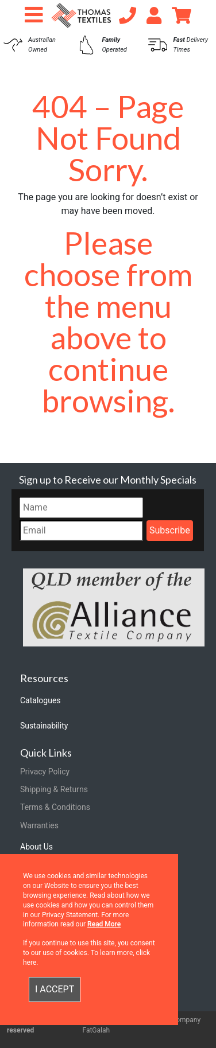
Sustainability (44, 725)
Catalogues (40, 700)
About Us (36, 846)
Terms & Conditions (55, 807)
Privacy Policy (45, 771)
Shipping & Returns (54, 789)
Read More (104, 924)
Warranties (39, 825)
